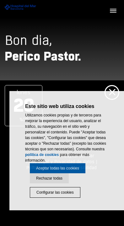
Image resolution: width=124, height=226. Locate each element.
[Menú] (113, 11)
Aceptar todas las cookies (57, 168)
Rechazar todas (49, 178)
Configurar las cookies (55, 192)
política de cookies (42, 155)
